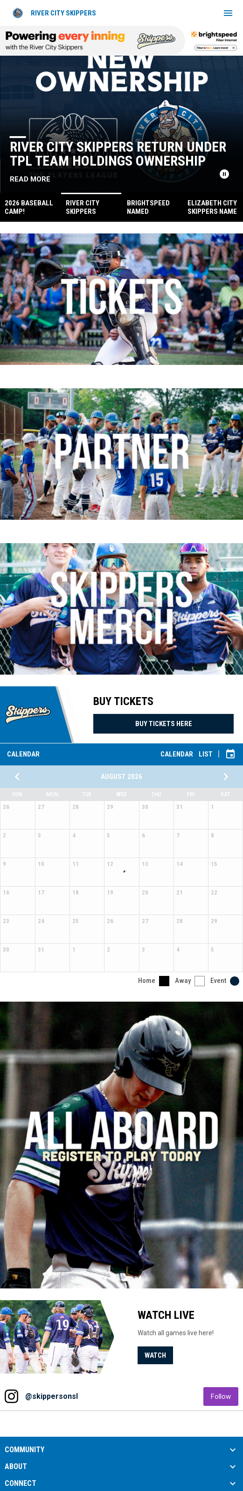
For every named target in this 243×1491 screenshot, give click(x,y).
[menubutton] (228, 13)
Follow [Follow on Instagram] (224, 1396)
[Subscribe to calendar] (230, 754)
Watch (155, 1355)
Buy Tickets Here (163, 724)
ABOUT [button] (16, 1466)
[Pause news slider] (224, 174)
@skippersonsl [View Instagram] (51, 1396)
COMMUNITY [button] (24, 1450)
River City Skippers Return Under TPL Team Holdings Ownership (119, 153)
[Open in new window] (121, 299)
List (206, 754)
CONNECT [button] (20, 1483)
